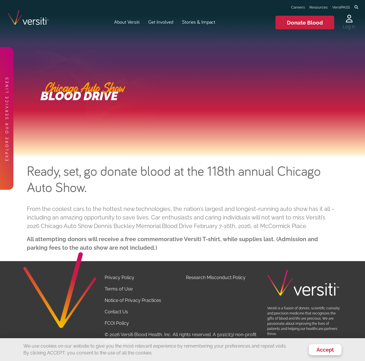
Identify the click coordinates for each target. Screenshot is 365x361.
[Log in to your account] (349, 19)
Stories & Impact (198, 22)
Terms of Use (119, 289)
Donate (305, 22)
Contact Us (116, 311)
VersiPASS (341, 7)
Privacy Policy (119, 277)
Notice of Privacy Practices (133, 300)
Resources (318, 7)
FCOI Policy (117, 323)
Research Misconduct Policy (216, 277)
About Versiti (126, 22)
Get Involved (160, 22)
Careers (298, 7)
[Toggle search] (356, 7)
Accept (325, 350)
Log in (349, 26)
